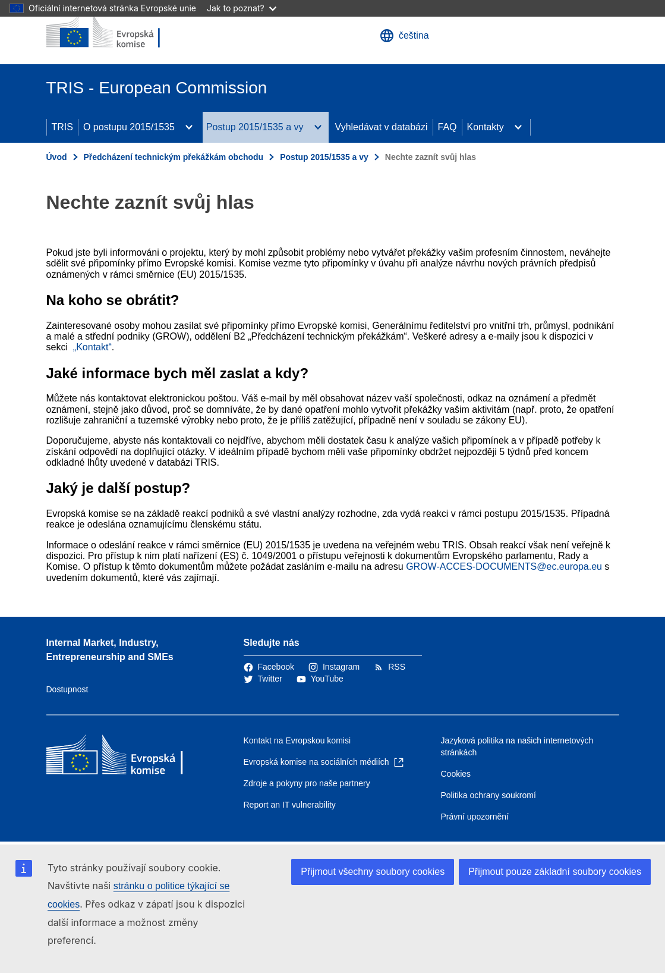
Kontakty (485, 127)
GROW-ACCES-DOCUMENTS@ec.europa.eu (504, 566)
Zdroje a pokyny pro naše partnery (307, 783)
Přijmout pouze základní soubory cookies (554, 872)
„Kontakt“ (92, 347)
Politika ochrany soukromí (488, 795)
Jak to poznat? (241, 8)
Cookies (456, 774)
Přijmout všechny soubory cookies (373, 872)
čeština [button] (404, 36)
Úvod (56, 157)
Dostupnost (67, 689)
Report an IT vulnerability (290, 804)
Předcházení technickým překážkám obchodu (174, 157)
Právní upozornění (475, 816)
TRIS (62, 127)
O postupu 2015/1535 (129, 127)
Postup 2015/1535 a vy (255, 127)
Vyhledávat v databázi (381, 127)
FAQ (447, 127)
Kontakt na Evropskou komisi (297, 740)
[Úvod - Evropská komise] (118, 32)
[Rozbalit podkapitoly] (189, 127)
